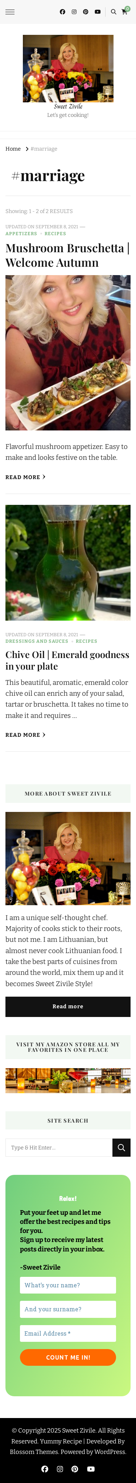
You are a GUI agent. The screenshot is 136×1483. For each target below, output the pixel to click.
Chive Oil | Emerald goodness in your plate (67, 660)
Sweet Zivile (68, 106)
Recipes (55, 233)
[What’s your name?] (68, 1285)
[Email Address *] (68, 1333)
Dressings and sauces (37, 641)
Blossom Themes (34, 1451)
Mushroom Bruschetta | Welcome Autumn (67, 255)
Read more (68, 1006)
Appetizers (21, 233)
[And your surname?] (68, 1309)
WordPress (109, 1451)
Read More (25, 477)
